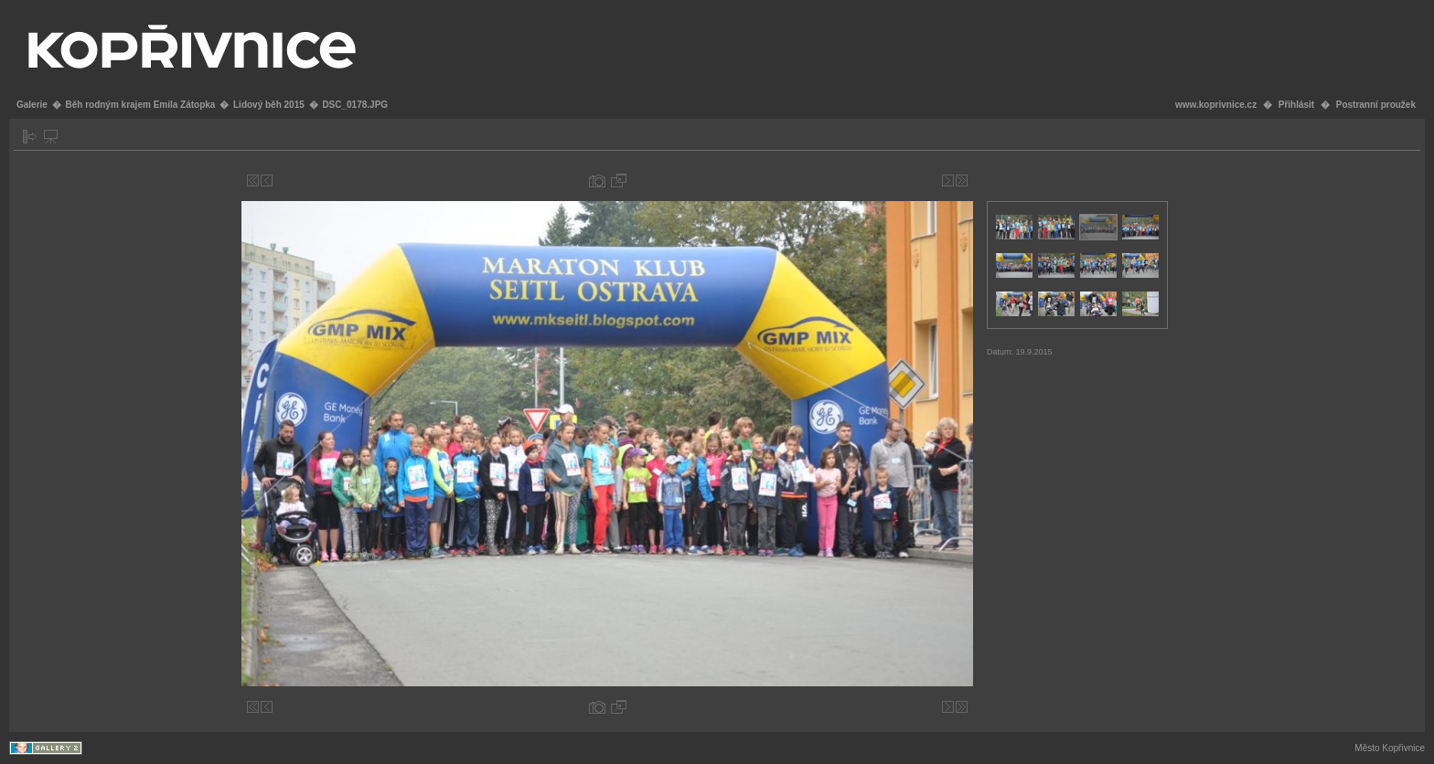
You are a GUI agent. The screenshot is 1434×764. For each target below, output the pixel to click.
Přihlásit (1296, 105)
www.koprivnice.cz (1216, 105)
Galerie (32, 105)
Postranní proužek (1376, 105)
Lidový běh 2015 (269, 105)
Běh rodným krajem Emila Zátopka (140, 105)
